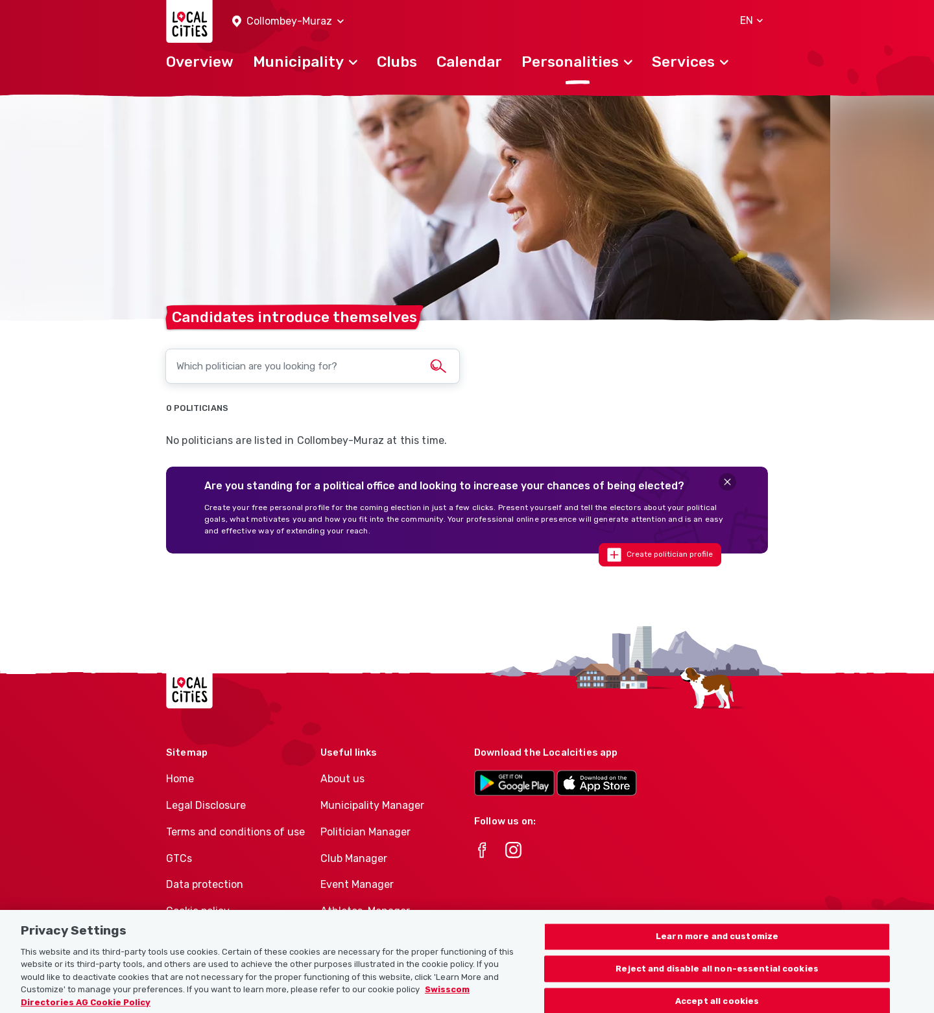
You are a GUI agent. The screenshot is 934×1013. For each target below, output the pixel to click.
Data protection (204, 884)
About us (342, 779)
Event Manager (357, 884)
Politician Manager (365, 832)
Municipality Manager (372, 805)
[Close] (727, 482)
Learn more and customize (717, 948)
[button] (288, 22)
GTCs (179, 858)
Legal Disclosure (206, 805)
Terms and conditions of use (235, 832)
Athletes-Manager (365, 911)
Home (180, 779)
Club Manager (353, 858)
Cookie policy (198, 911)
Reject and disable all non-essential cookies (717, 980)
